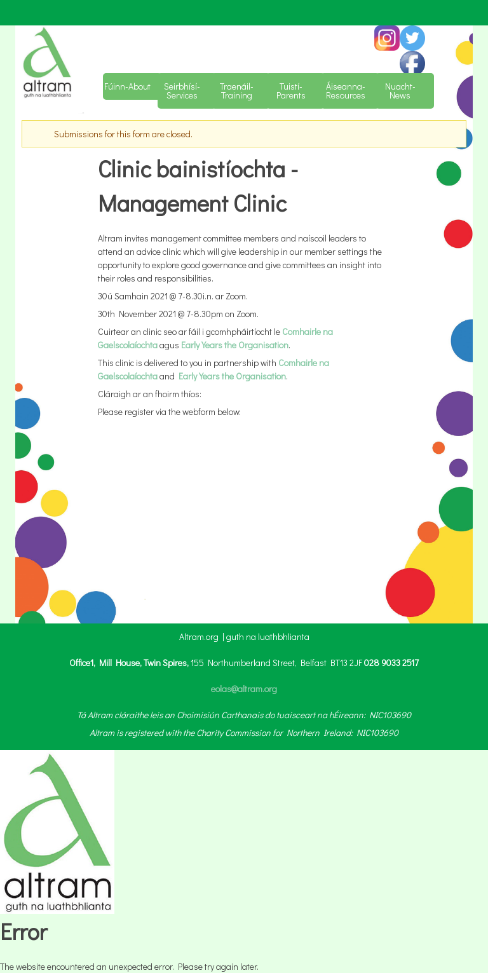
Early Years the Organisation (234, 345)
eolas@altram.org (244, 689)
